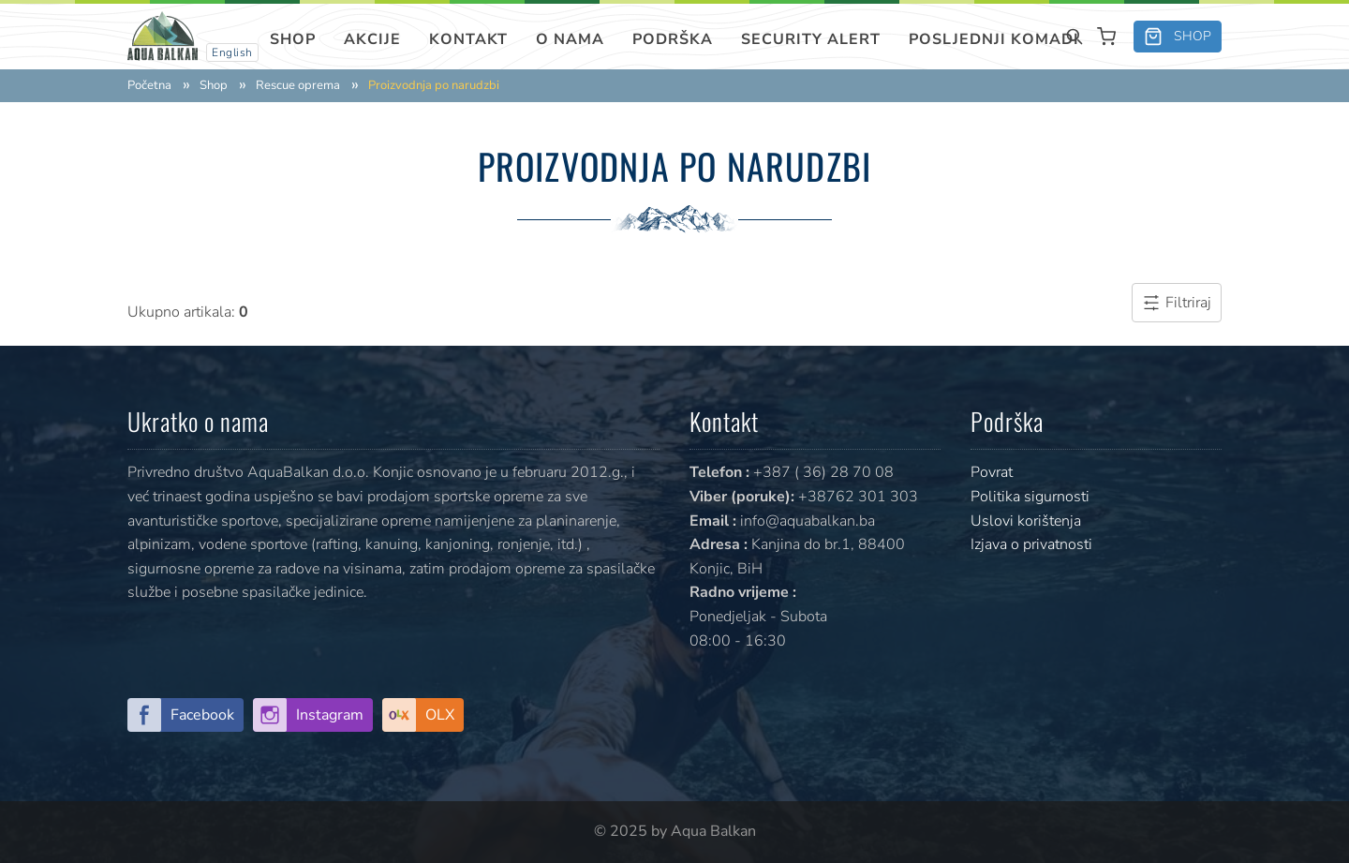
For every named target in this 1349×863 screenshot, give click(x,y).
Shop (293, 39)
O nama (570, 39)
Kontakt (468, 39)
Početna (149, 86)
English (232, 52)
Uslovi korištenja (1026, 521)
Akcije (372, 39)
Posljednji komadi (994, 39)
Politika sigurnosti (1030, 496)
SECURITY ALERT (811, 39)
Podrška (672, 39)
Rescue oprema (298, 86)
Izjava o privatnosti (1031, 544)
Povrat (992, 472)
